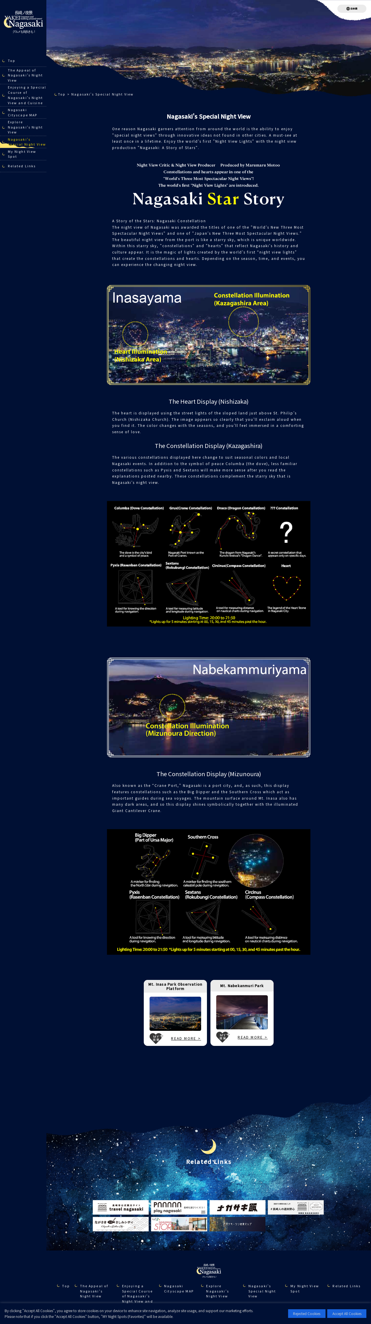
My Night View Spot (22, 154)
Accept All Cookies (346, 1313)
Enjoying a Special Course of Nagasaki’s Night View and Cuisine (27, 95)
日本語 (353, 8)
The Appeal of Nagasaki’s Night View (25, 75)
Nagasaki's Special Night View (27, 142)
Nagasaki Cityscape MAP (23, 112)
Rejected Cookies (306, 1313)
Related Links (22, 166)
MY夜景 (156, 1038)
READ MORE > (186, 1038)
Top (11, 60)
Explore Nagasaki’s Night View (25, 127)
